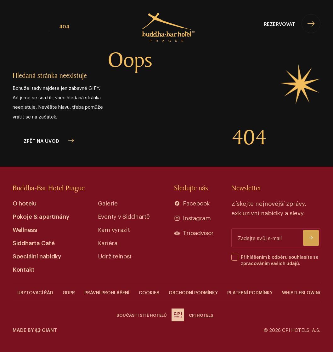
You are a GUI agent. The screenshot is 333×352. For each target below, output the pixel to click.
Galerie (108, 203)
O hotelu (25, 203)
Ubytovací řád (35, 292)
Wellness (25, 229)
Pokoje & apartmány (41, 216)
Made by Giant (35, 329)
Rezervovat (279, 23)
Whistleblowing (302, 292)
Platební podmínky (250, 292)
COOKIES (149, 292)
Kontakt (24, 269)
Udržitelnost (115, 256)
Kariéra (107, 242)
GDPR (69, 292)
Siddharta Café (34, 242)
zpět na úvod (41, 140)
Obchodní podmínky (193, 292)
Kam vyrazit (114, 229)
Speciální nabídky (37, 256)
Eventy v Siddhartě (124, 216)
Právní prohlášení (106, 292)
